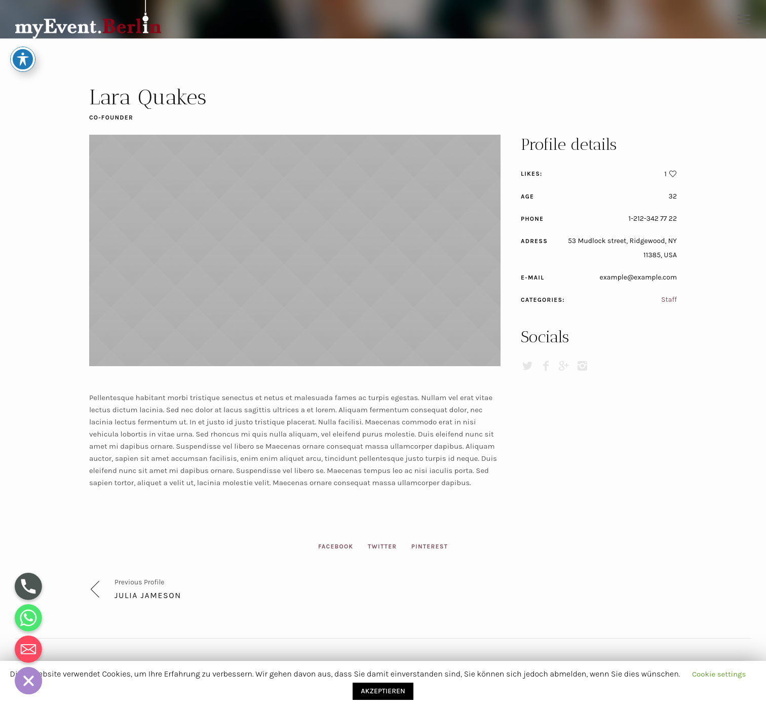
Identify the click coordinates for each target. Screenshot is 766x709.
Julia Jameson (147, 595)
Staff (669, 299)
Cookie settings (719, 674)
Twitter (382, 546)
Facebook (336, 546)
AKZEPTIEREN (383, 691)
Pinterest (429, 546)
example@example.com (638, 277)
